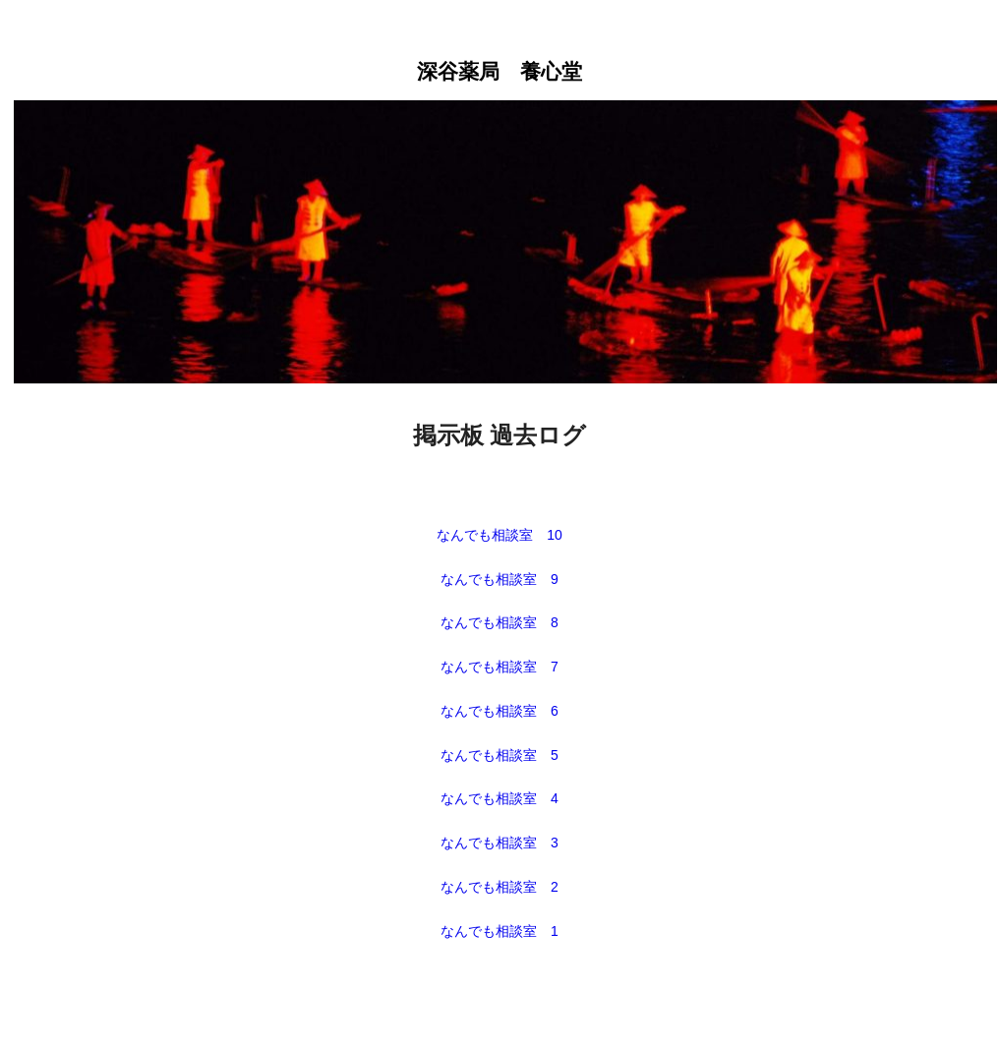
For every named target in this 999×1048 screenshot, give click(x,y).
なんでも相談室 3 (499, 842)
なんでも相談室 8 (499, 622)
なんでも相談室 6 (499, 711)
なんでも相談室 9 (499, 579)
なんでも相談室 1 (499, 931)
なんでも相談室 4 (499, 798)
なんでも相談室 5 (499, 755)
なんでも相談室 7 (499, 666)
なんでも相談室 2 (499, 887)
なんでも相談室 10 (499, 535)
